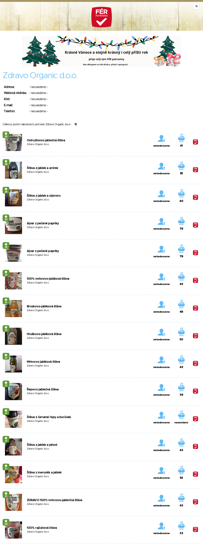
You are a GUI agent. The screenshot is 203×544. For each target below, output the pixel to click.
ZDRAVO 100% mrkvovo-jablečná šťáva (54, 500)
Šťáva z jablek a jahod (42, 444)
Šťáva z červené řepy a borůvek (49, 417)
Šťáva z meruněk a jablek (44, 472)
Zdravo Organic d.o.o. (38, 144)
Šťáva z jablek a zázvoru (43, 195)
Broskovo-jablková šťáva (44, 306)
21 (6, 275)
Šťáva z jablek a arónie (42, 168)
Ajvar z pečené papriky (43, 223)
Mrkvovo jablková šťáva (43, 361)
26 (6, 136)
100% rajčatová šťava (42, 527)
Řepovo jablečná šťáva (43, 389)
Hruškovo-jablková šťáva (44, 334)
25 (6, 219)
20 (6, 524)
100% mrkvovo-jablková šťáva (48, 278)
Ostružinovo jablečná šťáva (46, 140)
